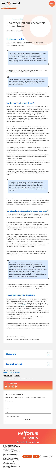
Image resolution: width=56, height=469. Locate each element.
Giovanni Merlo (11, 31)
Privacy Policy (15, 417)
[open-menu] (52, 3)
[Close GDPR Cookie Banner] (51, 455)
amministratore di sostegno (13, 339)
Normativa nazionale (12, 337)
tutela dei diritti (23, 339)
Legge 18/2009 (22, 305)
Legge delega (10, 72)
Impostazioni (44, 455)
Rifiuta (34, 455)
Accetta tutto (25, 455)
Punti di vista (23, 337)
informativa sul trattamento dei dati (10, 454)
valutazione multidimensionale (35, 339)
